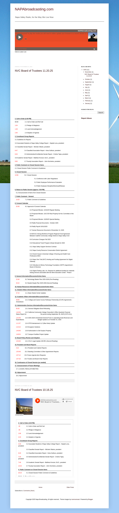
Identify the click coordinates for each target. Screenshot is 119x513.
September (88, 82)
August (87, 85)
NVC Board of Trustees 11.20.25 (34, 70)
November (88, 72)
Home (40, 487)
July (86, 87)
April (86, 95)
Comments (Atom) (28, 490)
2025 (85, 70)
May (86, 93)
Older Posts (70, 487)
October (87, 79)
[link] (44, 121)
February (88, 101)
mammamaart (75, 499)
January (87, 103)
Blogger (90, 499)
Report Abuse (86, 118)
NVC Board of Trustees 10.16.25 (34, 389)
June (86, 90)
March (87, 98)
